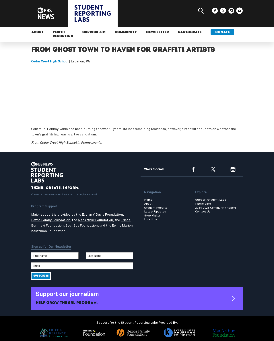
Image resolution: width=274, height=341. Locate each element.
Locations (151, 219)
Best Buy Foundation (81, 225)
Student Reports (155, 207)
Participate (189, 32)
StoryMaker (152, 215)
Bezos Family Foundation (50, 220)
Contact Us (202, 211)
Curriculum (94, 32)
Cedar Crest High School (49, 61)
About (37, 32)
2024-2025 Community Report (215, 207)
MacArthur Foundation (95, 220)
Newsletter (157, 32)
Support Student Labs (210, 199)
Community (126, 32)
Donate (222, 32)
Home (148, 199)
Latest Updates (155, 211)
